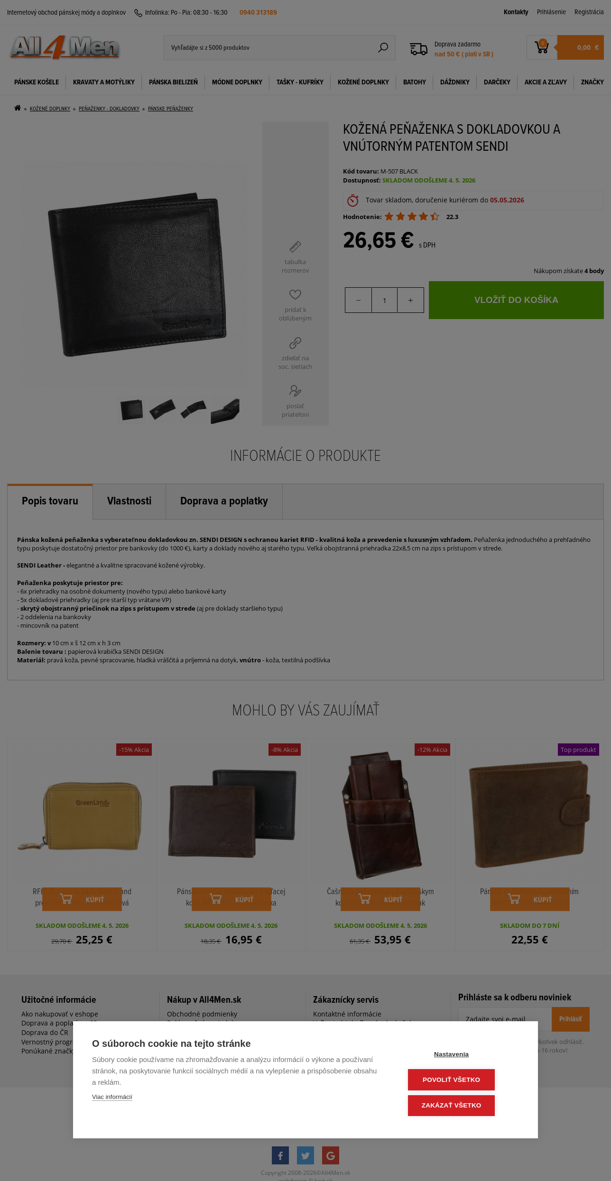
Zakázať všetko (462, 1105)
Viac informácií (112, 1098)
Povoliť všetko (462, 1080)
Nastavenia (461, 1055)
